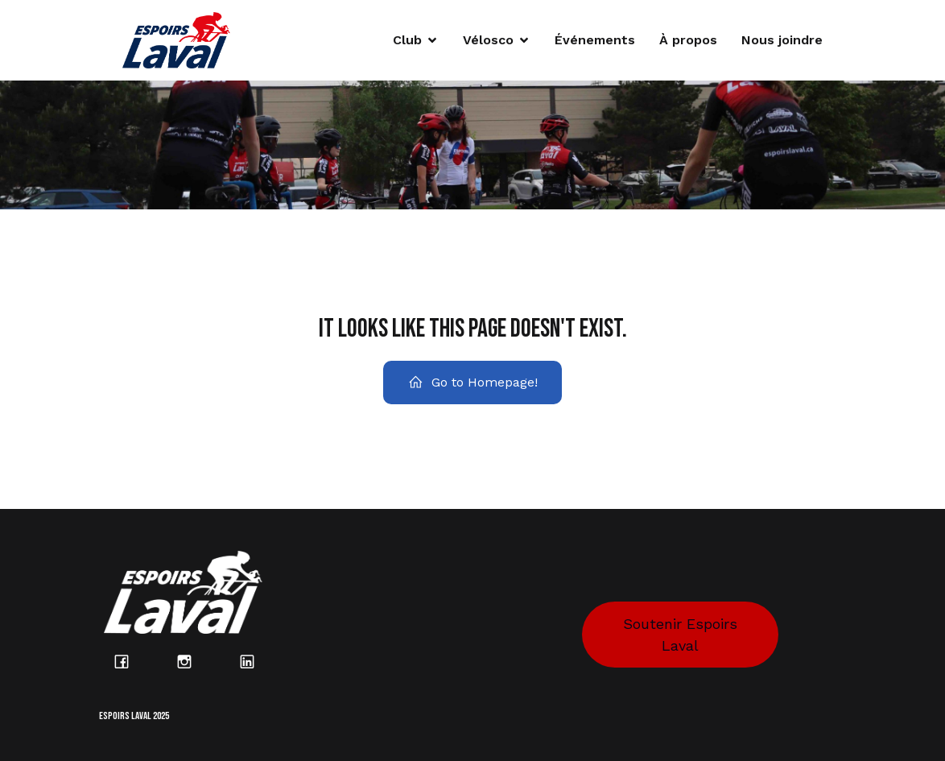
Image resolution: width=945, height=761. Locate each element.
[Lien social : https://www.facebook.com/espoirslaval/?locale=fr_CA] (130, 661)
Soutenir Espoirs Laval (680, 634)
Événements (595, 40)
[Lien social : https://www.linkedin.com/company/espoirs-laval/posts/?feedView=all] (256, 661)
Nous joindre (782, 40)
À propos (688, 40)
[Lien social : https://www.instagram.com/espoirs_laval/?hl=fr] (193, 661)
